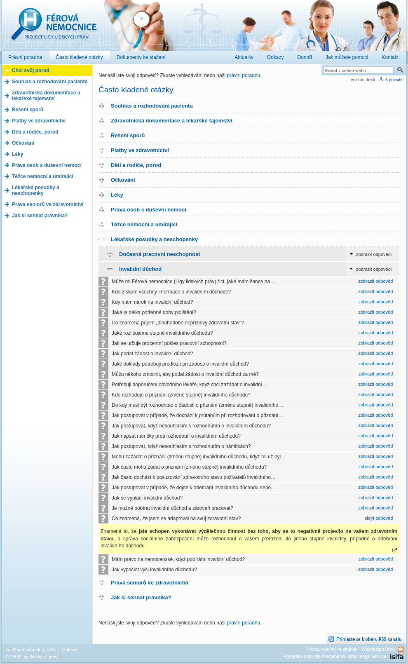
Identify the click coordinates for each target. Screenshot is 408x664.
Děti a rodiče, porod (136, 165)
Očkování (123, 180)
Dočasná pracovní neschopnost (159, 254)
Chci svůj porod (30, 70)
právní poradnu (243, 75)
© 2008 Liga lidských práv (31, 656)
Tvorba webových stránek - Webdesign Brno (350, 649)
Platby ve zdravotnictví (140, 150)
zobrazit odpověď (376, 281)
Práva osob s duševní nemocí (148, 209)
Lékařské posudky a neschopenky (154, 239)
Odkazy (69, 649)
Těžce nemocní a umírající (144, 224)
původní (396, 79)
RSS (51, 649)
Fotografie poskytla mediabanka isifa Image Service (334, 656)
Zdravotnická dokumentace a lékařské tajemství (171, 120)
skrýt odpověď (379, 518)
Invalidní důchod (140, 269)
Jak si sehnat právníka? (141, 597)
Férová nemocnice (53, 28)
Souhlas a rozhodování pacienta (152, 106)
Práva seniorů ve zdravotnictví (149, 583)
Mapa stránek (26, 649)
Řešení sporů (128, 135)
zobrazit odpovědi (374, 254)
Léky (117, 195)
